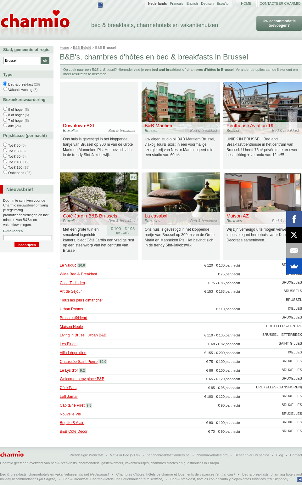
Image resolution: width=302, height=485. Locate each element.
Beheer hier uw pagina (252, 455)
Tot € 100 (15, 162)
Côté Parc (68, 388)
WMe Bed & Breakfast (78, 274)
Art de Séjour (71, 291)
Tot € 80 (14, 156)
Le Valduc (68, 265)
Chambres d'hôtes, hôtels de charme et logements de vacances (165, 474)
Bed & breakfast (20, 84)
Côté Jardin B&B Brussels (90, 215)
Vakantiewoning (20, 90)
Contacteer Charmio (280, 3)
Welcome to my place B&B (82, 379)
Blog (279, 455)
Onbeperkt (16, 173)
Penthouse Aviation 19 (249, 125)
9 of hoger (16, 109)
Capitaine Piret (72, 405)
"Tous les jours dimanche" (81, 300)
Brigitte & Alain (72, 422)
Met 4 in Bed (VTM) (125, 455)
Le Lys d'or (69, 370)
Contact (296, 455)
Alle (11, 126)
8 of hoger (16, 115)
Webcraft (96, 455)
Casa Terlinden (72, 283)
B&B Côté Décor (73, 431)
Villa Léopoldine (73, 353)
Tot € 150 (15, 167)
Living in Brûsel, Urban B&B (83, 335)
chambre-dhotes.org (212, 455)
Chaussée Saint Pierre (79, 361)
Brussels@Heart (73, 318)
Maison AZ (237, 215)
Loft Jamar (69, 396)
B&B (82, 47)
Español (223, 3)
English (192, 3)
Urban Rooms (71, 309)
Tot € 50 (14, 145)
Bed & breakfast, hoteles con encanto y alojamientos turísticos (218, 479)
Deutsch (207, 3)
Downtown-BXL (79, 125)
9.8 (89, 405)
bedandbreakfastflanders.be (168, 455)
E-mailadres (13, 231)
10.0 (81, 265)
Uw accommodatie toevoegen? (279, 23)
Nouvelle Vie (70, 414)
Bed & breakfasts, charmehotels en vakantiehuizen (39, 474)
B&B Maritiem (159, 125)
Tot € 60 (14, 151)
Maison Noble (71, 326)
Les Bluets (68, 344)
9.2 (133, 177)
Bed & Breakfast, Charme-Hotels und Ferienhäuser (102, 479)
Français (176, 3)
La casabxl (156, 215)
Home (246, 3)
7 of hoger (16, 120)
